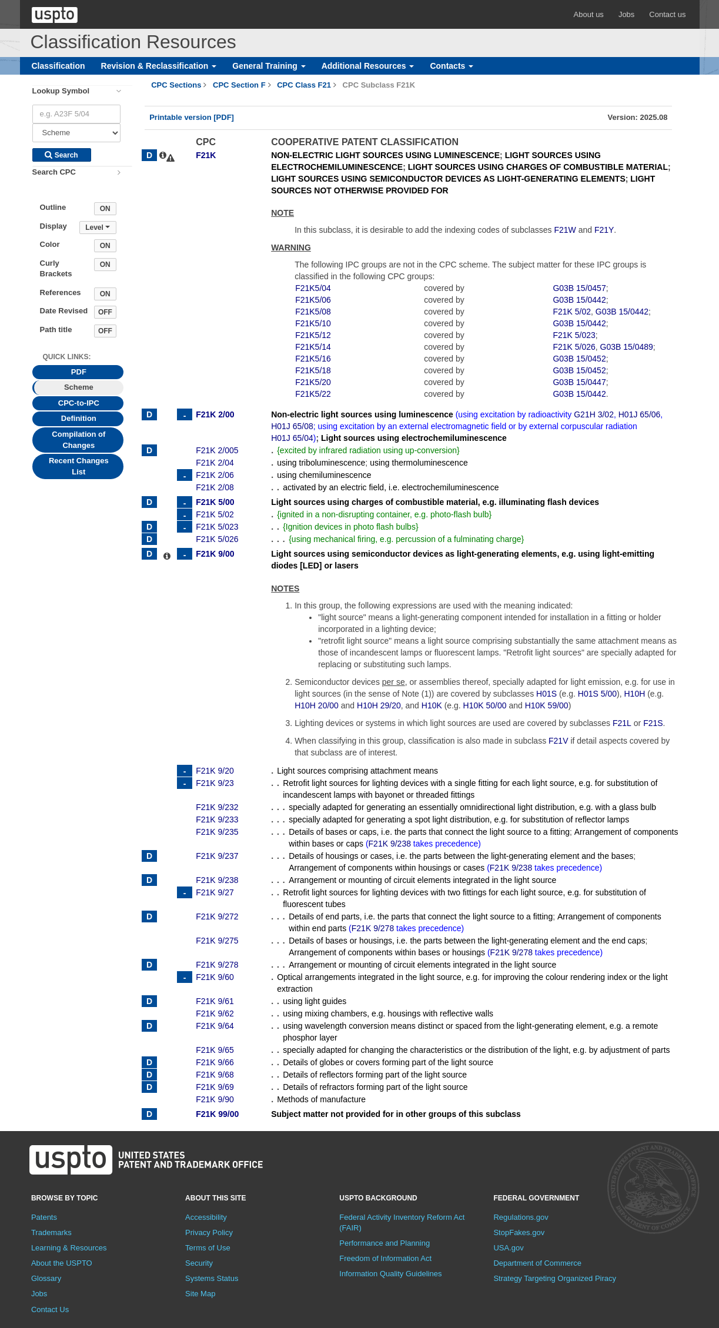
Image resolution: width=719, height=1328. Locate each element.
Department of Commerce (537, 1263)
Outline (53, 207)
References (60, 292)
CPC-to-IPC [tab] (78, 403)
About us (589, 14)
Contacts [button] (451, 66)
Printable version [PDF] (191, 117)
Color (50, 244)
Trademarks (51, 1232)
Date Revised (64, 310)
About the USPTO (61, 1263)
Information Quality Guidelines (390, 1273)
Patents (44, 1217)
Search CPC (54, 172)
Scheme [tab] (78, 387)
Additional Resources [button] (368, 66)
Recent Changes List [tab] (79, 466)
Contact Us (50, 1309)
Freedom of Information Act (385, 1258)
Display (53, 226)
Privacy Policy (209, 1232)
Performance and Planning (384, 1243)
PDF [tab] (78, 371)
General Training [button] (268, 66)
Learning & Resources (69, 1247)
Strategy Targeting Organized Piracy (554, 1278)
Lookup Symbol (61, 90)
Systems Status (211, 1278)
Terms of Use (207, 1247)
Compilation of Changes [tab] (78, 440)
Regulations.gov (520, 1217)
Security (199, 1263)
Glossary (46, 1278)
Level (97, 227)
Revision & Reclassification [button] (159, 66)
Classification (58, 66)
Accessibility (206, 1217)
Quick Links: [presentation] (67, 357)
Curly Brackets (56, 269)
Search (61, 155)
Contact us (667, 14)
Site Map (200, 1293)
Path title (56, 329)
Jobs (626, 14)
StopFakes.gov (518, 1232)
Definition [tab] (78, 418)
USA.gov (508, 1247)
